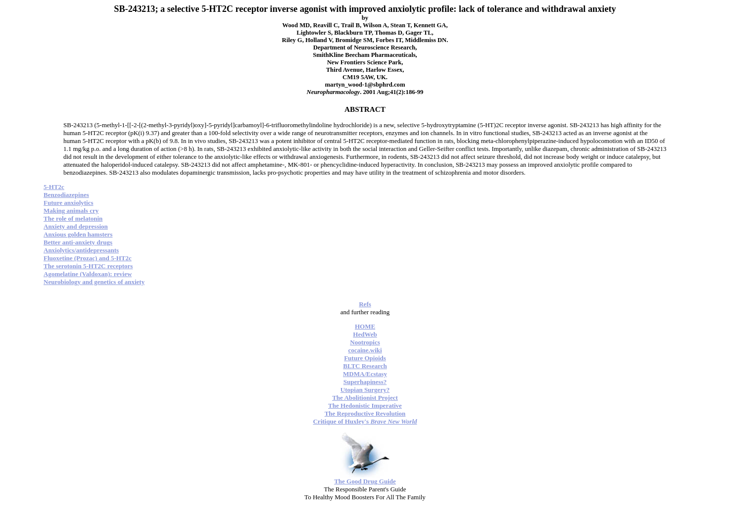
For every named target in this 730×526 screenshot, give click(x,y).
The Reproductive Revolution (365, 413)
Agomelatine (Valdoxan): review (88, 274)
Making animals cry (71, 210)
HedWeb (365, 334)
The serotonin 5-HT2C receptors (88, 266)
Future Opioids (365, 358)
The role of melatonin (73, 218)
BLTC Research (365, 366)
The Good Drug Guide (365, 481)
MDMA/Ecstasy (365, 374)
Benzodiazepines (66, 194)
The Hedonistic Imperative (365, 405)
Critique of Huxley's (365, 421)
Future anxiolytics (69, 202)
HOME (365, 326)
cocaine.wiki (365, 350)
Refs (365, 304)
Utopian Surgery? (365, 389)
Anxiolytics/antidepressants (81, 250)
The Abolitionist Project (365, 397)
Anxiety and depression (76, 226)
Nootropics (365, 342)
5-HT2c (54, 187)
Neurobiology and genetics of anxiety (94, 282)
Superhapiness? (365, 381)
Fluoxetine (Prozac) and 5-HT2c (88, 258)
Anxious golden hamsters (78, 234)
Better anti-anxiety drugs (78, 242)
